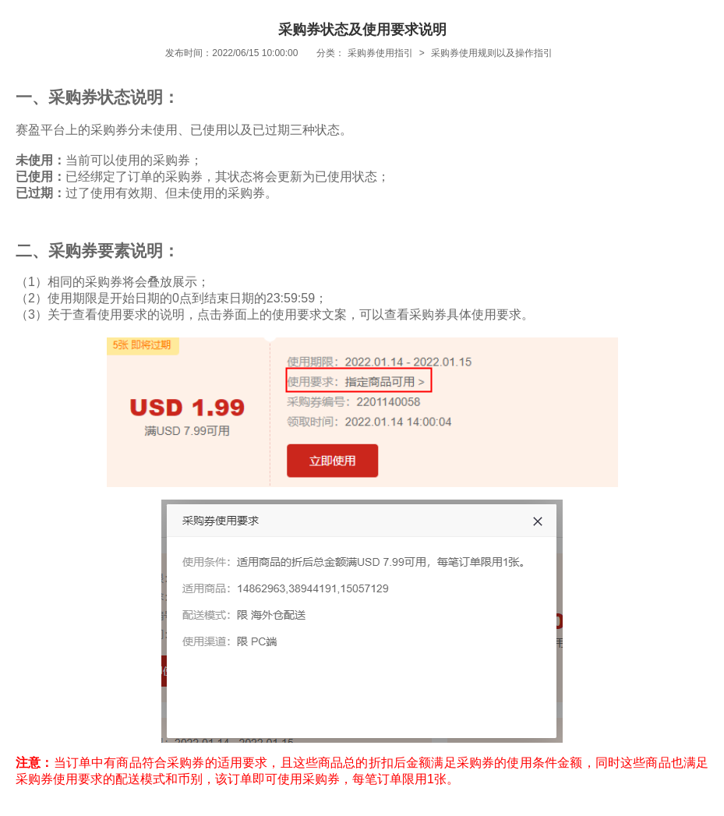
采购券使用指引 (380, 53)
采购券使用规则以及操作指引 (492, 53)
